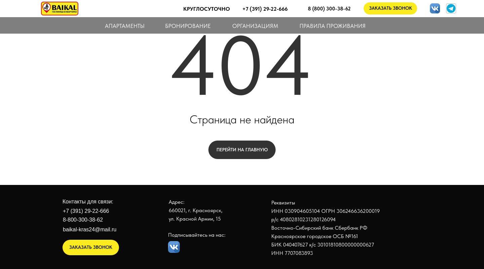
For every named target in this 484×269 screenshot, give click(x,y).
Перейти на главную (242, 149)
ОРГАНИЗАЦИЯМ (255, 26)
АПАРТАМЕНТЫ (125, 26)
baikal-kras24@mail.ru (89, 229)
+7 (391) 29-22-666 (86, 211)
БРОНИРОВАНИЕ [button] (188, 26)
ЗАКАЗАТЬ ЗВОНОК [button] (390, 8)
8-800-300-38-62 (83, 220)
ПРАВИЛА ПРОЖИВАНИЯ (332, 26)
